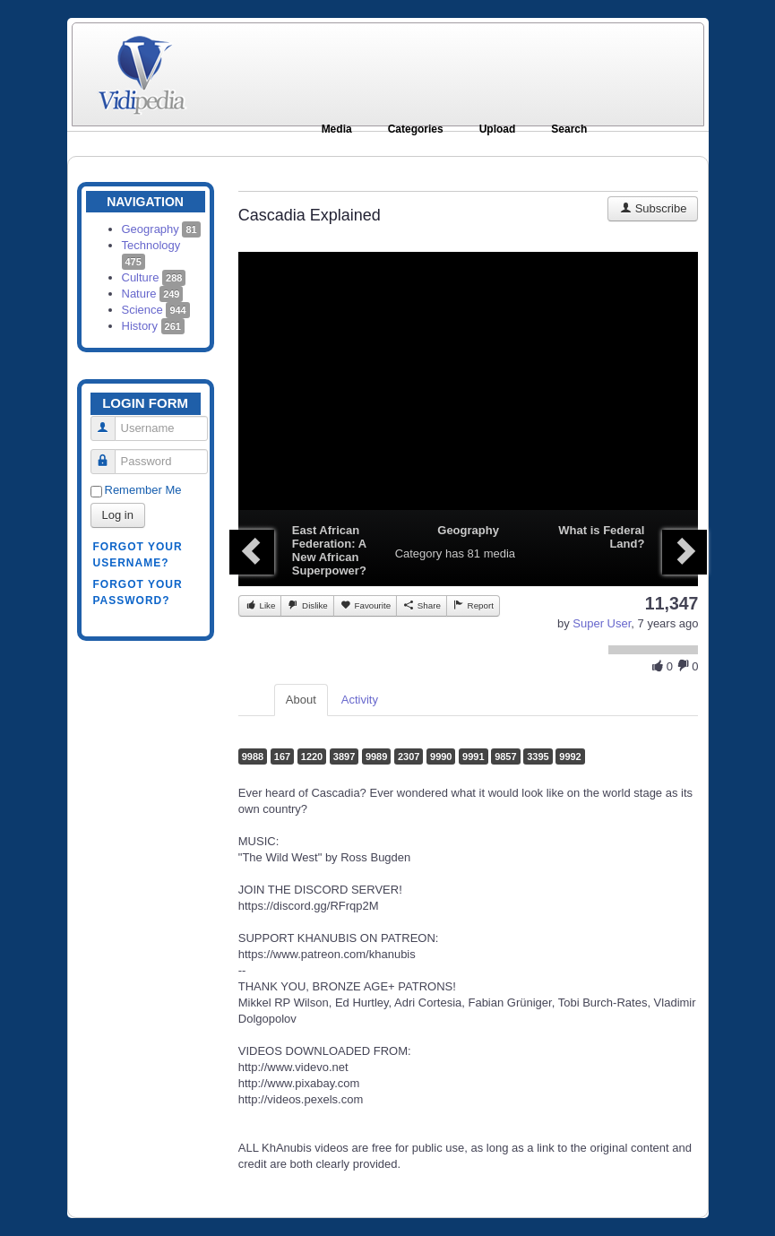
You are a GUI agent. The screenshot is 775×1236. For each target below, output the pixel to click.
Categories (415, 129)
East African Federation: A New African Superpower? (329, 550)
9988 (252, 756)
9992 (570, 756)
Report (473, 605)
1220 (312, 756)
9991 (473, 756)
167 (282, 756)
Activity (359, 699)
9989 (376, 756)
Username (109, 420)
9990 (441, 756)
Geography (161, 229)
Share (421, 605)
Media (337, 129)
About (301, 699)
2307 (408, 756)
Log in (117, 515)
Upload (497, 129)
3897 (344, 756)
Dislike (307, 605)
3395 (537, 756)
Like (260, 605)
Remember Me (143, 490)
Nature (153, 293)
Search (569, 129)
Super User (602, 623)
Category (419, 553)
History (153, 326)
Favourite (365, 605)
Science (156, 309)
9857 (505, 756)
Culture (154, 277)
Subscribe (652, 208)
